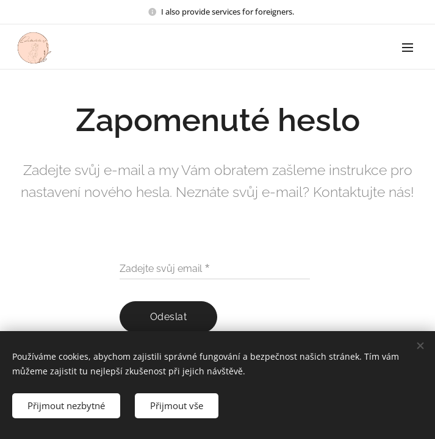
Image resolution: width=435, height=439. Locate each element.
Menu (407, 47)
